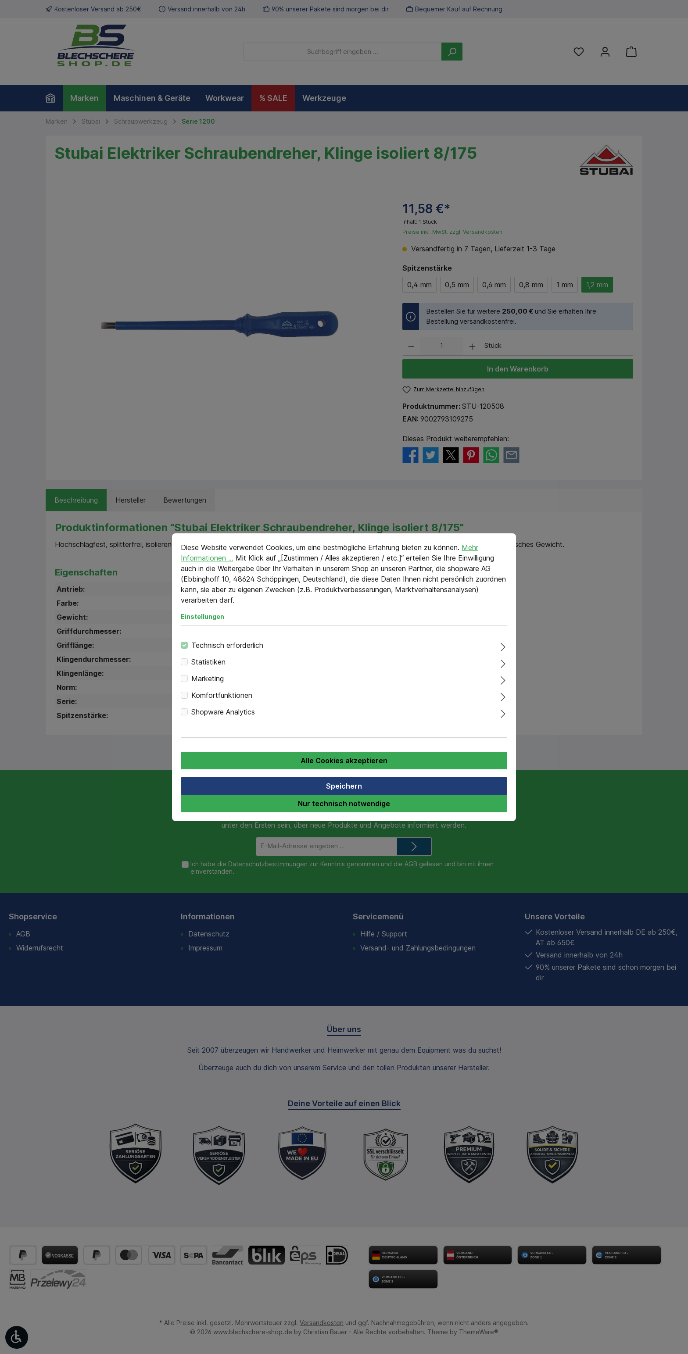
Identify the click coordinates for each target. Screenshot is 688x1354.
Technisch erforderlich (227, 645)
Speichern (344, 786)
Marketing (207, 678)
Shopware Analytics (223, 711)
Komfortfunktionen (221, 695)
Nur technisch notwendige (344, 803)
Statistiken (208, 661)
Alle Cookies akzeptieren (344, 760)
